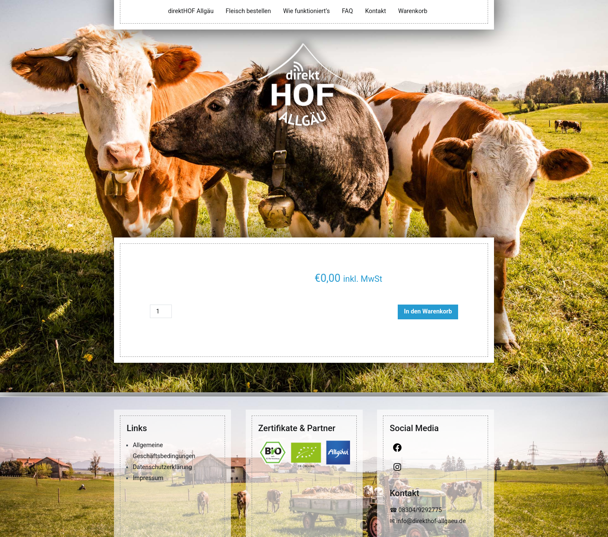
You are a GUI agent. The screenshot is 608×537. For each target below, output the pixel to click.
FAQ (347, 11)
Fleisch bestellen (248, 11)
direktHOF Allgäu (191, 11)
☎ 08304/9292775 (416, 510)
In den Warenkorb (428, 311)
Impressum (148, 478)
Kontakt (375, 11)
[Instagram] (435, 468)
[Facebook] (435, 449)
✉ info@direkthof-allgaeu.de (428, 521)
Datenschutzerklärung (162, 467)
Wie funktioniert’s (306, 11)
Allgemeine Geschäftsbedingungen (164, 451)
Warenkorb (412, 11)
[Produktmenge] (161, 311)
